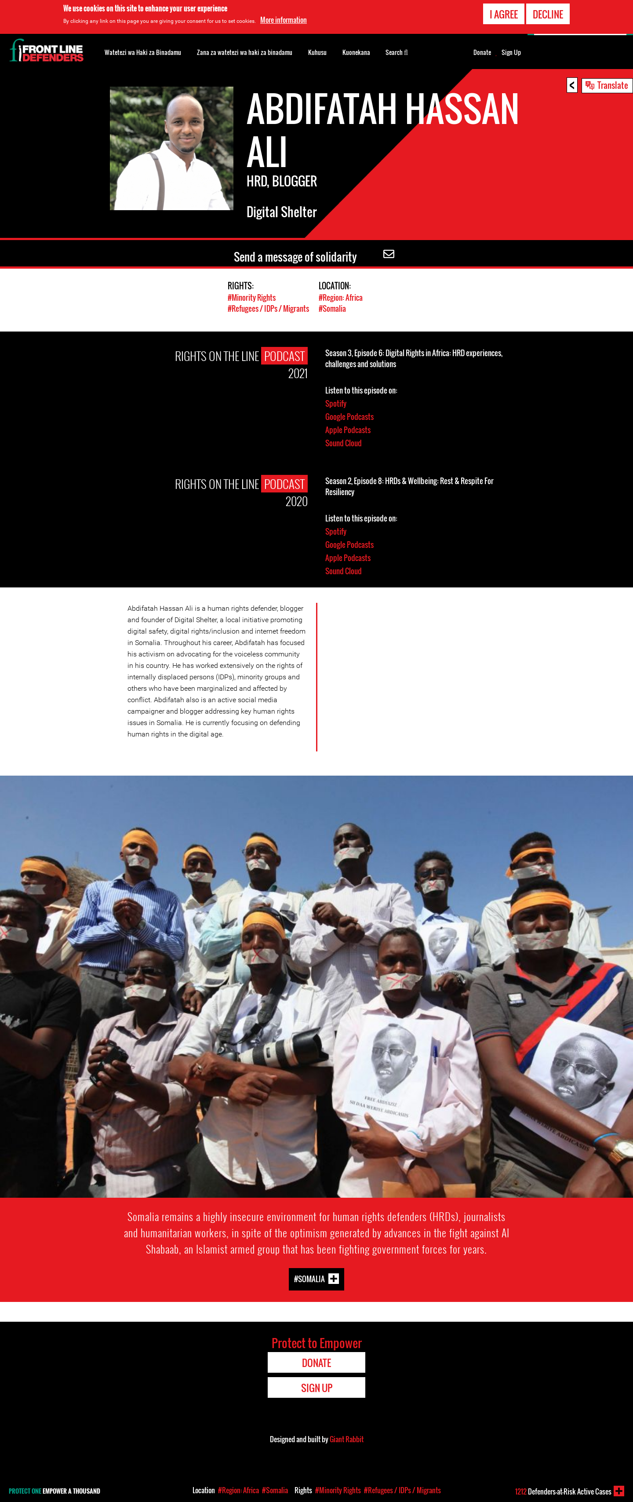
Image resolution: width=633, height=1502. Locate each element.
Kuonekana (356, 52)
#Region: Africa (341, 297)
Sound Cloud (343, 442)
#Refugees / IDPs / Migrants (268, 308)
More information (283, 20)
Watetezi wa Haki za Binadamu (143, 52)
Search (397, 51)
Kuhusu (317, 52)
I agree (504, 14)
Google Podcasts (349, 416)
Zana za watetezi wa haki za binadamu (244, 52)
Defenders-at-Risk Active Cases (563, 1491)
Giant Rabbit (347, 1439)
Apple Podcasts (348, 429)
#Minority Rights (252, 297)
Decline (548, 14)
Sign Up (511, 52)
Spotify (335, 403)
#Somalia (332, 308)
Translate (612, 85)
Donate (482, 52)
